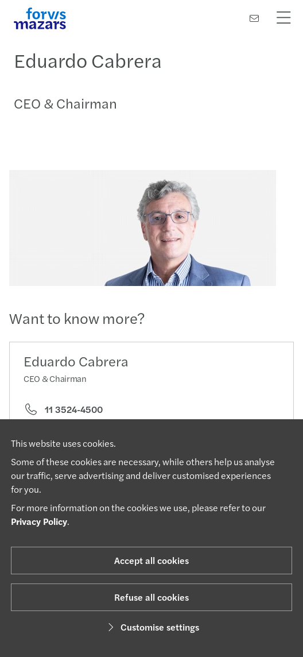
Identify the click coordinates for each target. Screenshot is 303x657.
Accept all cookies (151, 560)
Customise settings (151, 626)
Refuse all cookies (151, 597)
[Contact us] (254, 18)
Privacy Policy (39, 521)
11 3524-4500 (63, 409)
